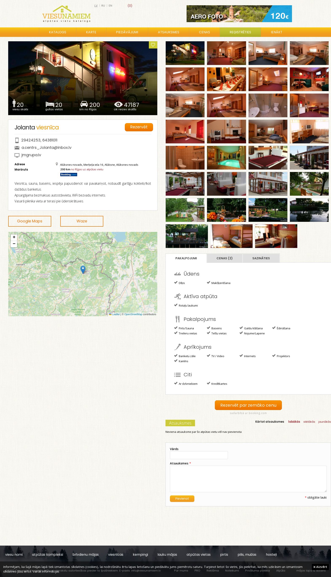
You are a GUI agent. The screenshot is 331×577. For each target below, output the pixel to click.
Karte (91, 32)
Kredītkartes (217, 383)
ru (103, 6)
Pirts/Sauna (184, 328)
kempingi (140, 554)
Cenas (204, 32)
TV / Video (215, 356)
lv (96, 6)
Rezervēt (139, 126)
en (110, 6)
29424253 (30, 140)
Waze (82, 221)
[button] (83, 269)
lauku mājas (167, 554)
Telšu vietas (217, 333)
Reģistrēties (240, 32)
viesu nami (14, 554)
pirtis (224, 554)
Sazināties (261, 258)
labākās (294, 422)
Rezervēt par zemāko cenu (248, 405)
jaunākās (324, 422)
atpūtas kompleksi (47, 554)
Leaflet (114, 314)
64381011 (49, 140)
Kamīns (181, 361)
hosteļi (271, 554)
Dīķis (179, 283)
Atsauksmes (168, 32)
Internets (248, 356)
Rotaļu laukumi (186, 305)
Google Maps (29, 221)
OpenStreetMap (133, 314)
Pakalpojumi (186, 258)
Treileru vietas (185, 333)
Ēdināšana (281, 328)
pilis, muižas (247, 554)
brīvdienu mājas (86, 554)
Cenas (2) (225, 258)
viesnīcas (115, 554)
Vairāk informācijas (46, 571)
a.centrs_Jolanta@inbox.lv (46, 147)
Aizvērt (320, 567)
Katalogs (57, 32)
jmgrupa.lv (31, 154)
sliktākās (309, 422)
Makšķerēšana (218, 283)
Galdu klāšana (251, 328)
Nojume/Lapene (252, 333)
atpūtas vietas (199, 554)
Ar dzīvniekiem (186, 383)
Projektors (281, 356)
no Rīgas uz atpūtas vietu (87, 169)
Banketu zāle (185, 356)
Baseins (214, 328)
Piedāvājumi (127, 32)
